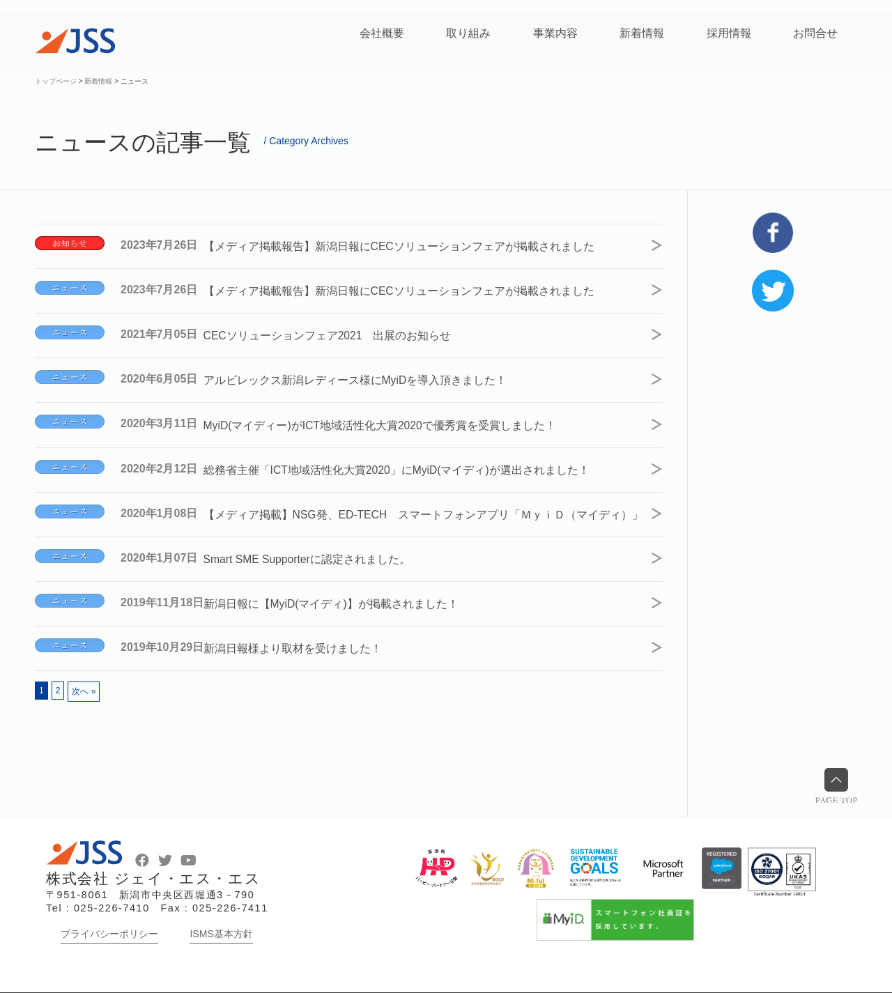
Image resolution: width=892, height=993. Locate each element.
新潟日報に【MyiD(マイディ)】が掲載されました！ (344, 605)
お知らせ (70, 243)
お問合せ (815, 33)
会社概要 (382, 33)
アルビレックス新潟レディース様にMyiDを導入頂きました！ (368, 374)
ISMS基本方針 (221, 933)
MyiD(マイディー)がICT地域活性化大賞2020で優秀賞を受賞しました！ (393, 418)
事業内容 (555, 33)
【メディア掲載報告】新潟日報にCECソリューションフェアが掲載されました (412, 245)
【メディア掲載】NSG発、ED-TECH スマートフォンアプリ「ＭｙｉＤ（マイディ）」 (420, 511)
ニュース (70, 286)
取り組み (468, 33)
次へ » (83, 691)
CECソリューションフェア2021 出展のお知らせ (340, 331)
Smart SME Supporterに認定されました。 (321, 562)
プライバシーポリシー (109, 933)
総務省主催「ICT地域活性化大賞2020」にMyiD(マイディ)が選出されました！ (409, 461)
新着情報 (642, 33)
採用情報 (729, 33)
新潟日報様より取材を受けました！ (305, 648)
